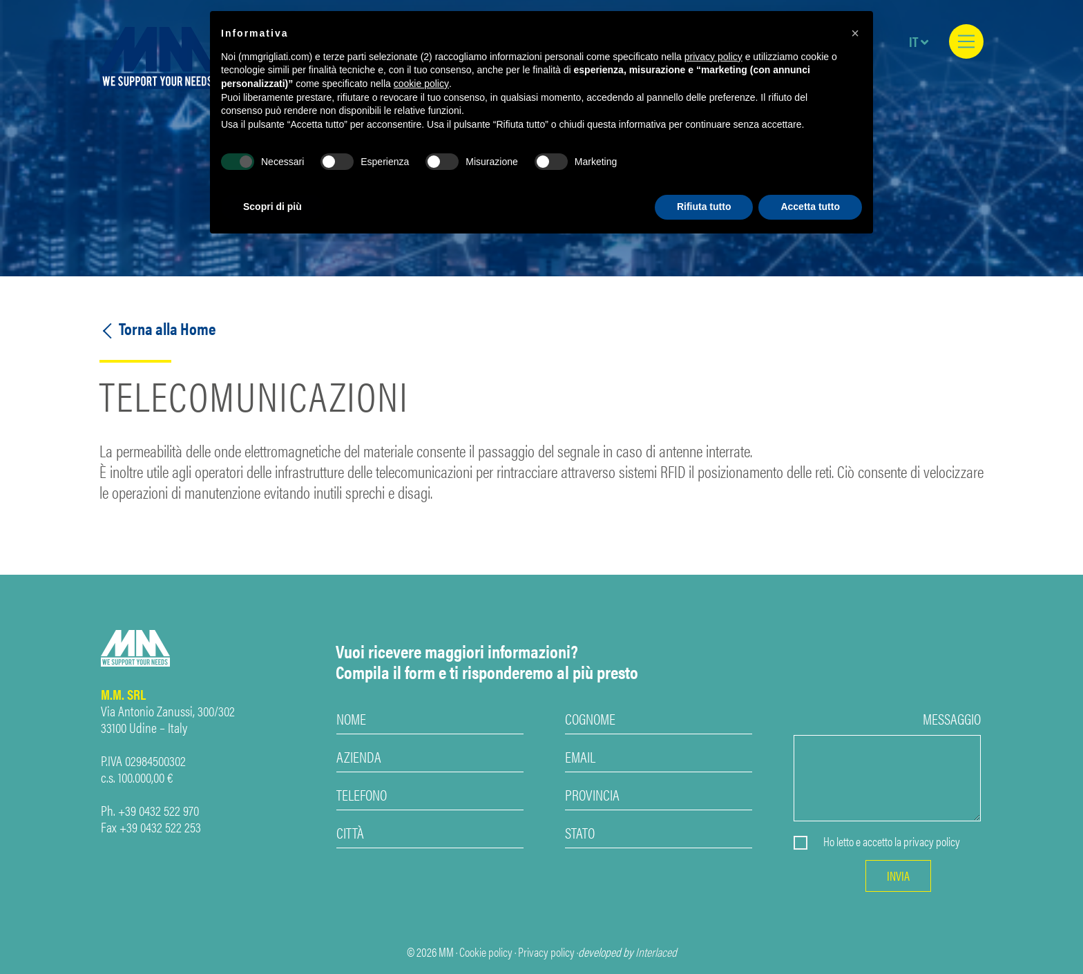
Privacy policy (546, 952)
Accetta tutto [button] (810, 206)
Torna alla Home (157, 328)
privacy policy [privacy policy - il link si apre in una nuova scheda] (713, 56)
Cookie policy (485, 952)
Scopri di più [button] (272, 206)
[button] (855, 33)
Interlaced (656, 952)
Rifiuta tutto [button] (704, 206)
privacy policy (931, 841)
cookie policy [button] (421, 83)
